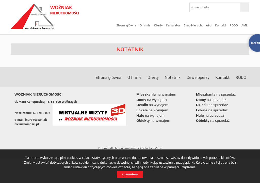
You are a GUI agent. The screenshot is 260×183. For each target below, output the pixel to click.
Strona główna (126, 25)
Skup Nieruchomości (198, 25)
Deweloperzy (198, 77)
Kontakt (220, 25)
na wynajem (156, 94)
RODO (234, 25)
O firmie (145, 25)
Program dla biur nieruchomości (120, 148)
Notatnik (173, 77)
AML (244, 25)
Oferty (158, 25)
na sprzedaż (216, 94)
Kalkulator (173, 25)
